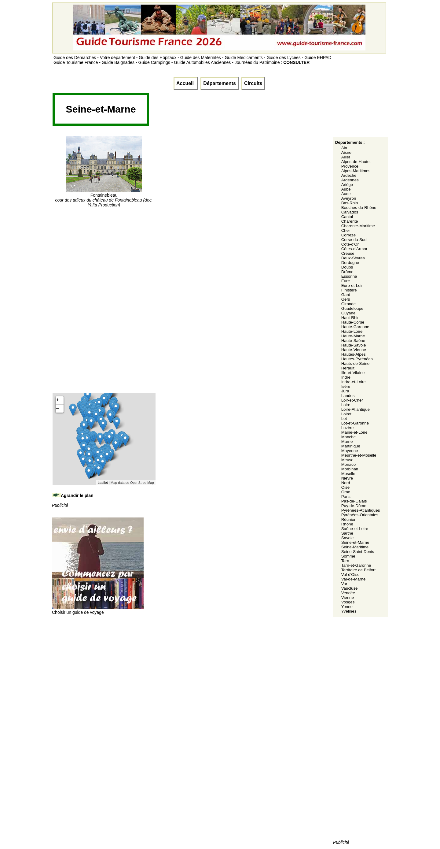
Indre (345, 377)
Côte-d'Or (350, 244)
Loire (345, 404)
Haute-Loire (352, 331)
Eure (345, 281)
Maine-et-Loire (354, 432)
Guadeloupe (352, 308)
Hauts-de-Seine (355, 363)
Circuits (253, 83)
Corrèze (348, 235)
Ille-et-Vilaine (353, 372)
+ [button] (57, 400)
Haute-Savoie (353, 345)
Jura (345, 391)
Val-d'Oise (350, 574)
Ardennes (350, 180)
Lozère (347, 427)
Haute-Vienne (353, 349)
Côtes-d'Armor (354, 249)
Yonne (347, 606)
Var (344, 583)
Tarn (345, 560)
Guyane (348, 313)
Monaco (348, 464)
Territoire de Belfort (358, 570)
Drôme (347, 271)
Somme (348, 556)
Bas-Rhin (349, 203)
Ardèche (349, 175)
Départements (219, 83)
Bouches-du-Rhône (358, 207)
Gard (345, 294)
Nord (345, 482)
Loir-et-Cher (352, 400)
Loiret (346, 414)
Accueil (185, 83)
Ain (344, 148)
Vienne (347, 597)
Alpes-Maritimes (356, 171)
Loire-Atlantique (355, 409)
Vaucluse (349, 588)
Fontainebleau (103, 197)
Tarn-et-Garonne (356, 565)
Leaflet (103, 482)
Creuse (347, 253)
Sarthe (347, 533)
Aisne (346, 152)
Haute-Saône (353, 340)
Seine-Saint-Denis (357, 551)
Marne (347, 441)
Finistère (349, 290)
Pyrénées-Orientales (360, 515)
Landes (348, 395)
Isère (345, 386)
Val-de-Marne (353, 579)
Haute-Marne (353, 336)
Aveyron (348, 198)
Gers (345, 299)
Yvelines (349, 611)
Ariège (347, 184)
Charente (349, 221)
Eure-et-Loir (352, 285)
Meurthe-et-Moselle (358, 455)
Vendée (348, 593)
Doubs (347, 267)
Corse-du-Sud (354, 239)
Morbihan (349, 469)
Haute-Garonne (355, 326)
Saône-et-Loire (354, 528)
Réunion (349, 519)
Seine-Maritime (355, 547)
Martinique (350, 446)
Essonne (349, 276)
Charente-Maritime (358, 226)
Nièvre (347, 478)
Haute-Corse (353, 322)
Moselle (348, 473)
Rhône (347, 524)
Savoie (347, 538)
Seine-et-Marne (355, 542)
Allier (345, 157)
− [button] (57, 408)
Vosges (348, 602)
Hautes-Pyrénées (357, 359)
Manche (348, 437)
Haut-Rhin (350, 317)
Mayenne (349, 450)
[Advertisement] (261, 111)
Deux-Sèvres (353, 258)
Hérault (347, 368)
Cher (345, 230)
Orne (345, 492)
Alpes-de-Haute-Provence (356, 164)
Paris (345, 496)
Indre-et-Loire (353, 382)
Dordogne (350, 262)
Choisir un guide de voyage (98, 610)
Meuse (347, 460)
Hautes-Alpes (353, 354)
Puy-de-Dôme (353, 505)
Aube (346, 189)
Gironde (348, 304)
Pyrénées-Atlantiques (360, 510)
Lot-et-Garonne (355, 423)
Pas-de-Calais (354, 501)
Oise (345, 487)
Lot (344, 418)
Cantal (347, 216)
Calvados (349, 212)
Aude (346, 193)
